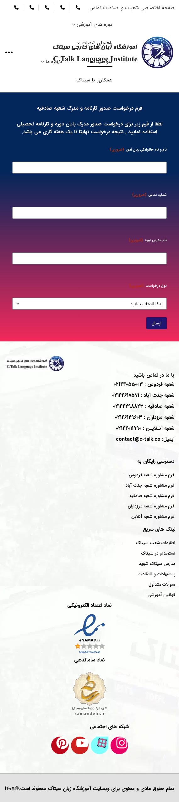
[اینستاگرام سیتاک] (119, 745)
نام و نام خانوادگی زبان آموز (138, 149)
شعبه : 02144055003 (144, 384)
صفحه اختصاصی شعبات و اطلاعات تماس (132, 8)
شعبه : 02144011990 (145, 428)
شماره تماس (149, 195)
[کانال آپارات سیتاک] (99, 745)
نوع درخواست (148, 286)
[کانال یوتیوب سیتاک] (80, 745)
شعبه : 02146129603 (144, 417)
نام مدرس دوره (148, 240)
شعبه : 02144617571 (143, 395)
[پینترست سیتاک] (60, 745)
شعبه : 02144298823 (143, 406)
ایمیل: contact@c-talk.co (145, 439)
